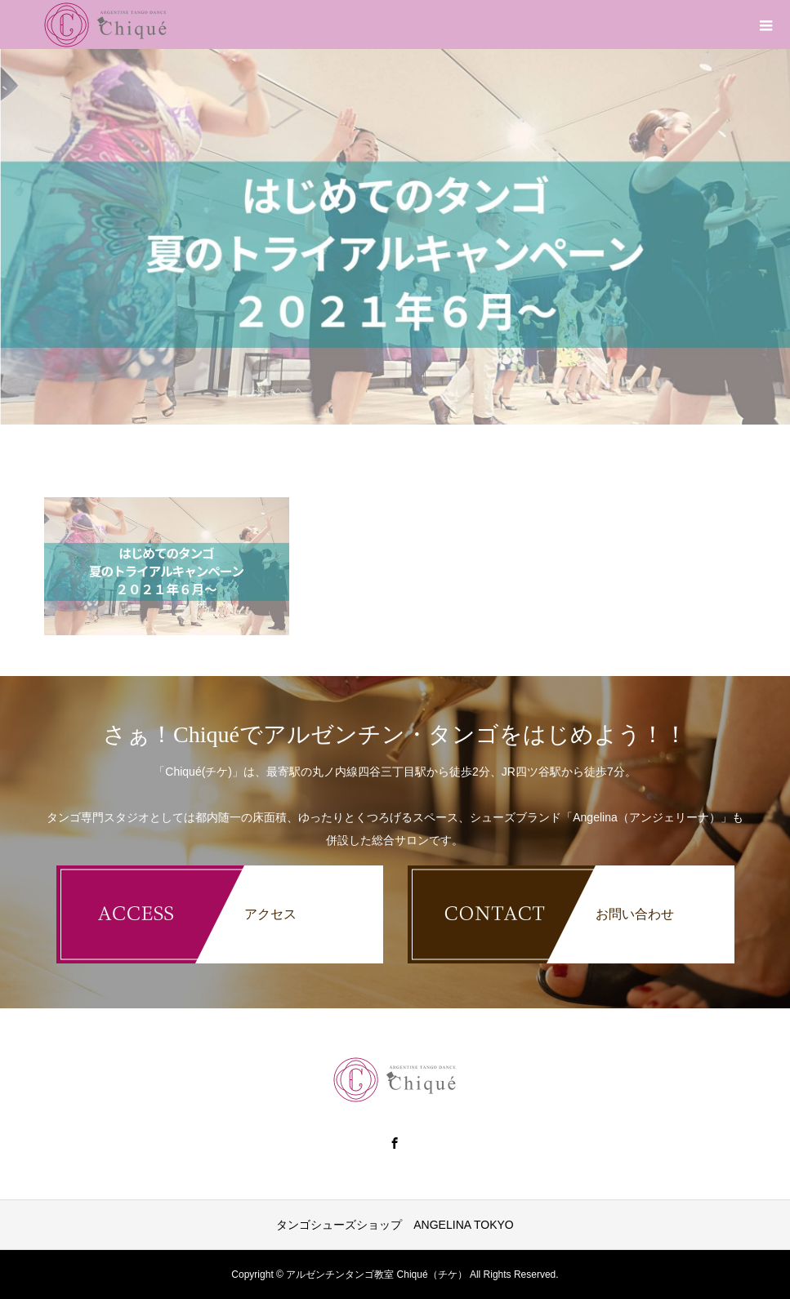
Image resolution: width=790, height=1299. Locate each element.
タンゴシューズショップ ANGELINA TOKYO (394, 1224)
